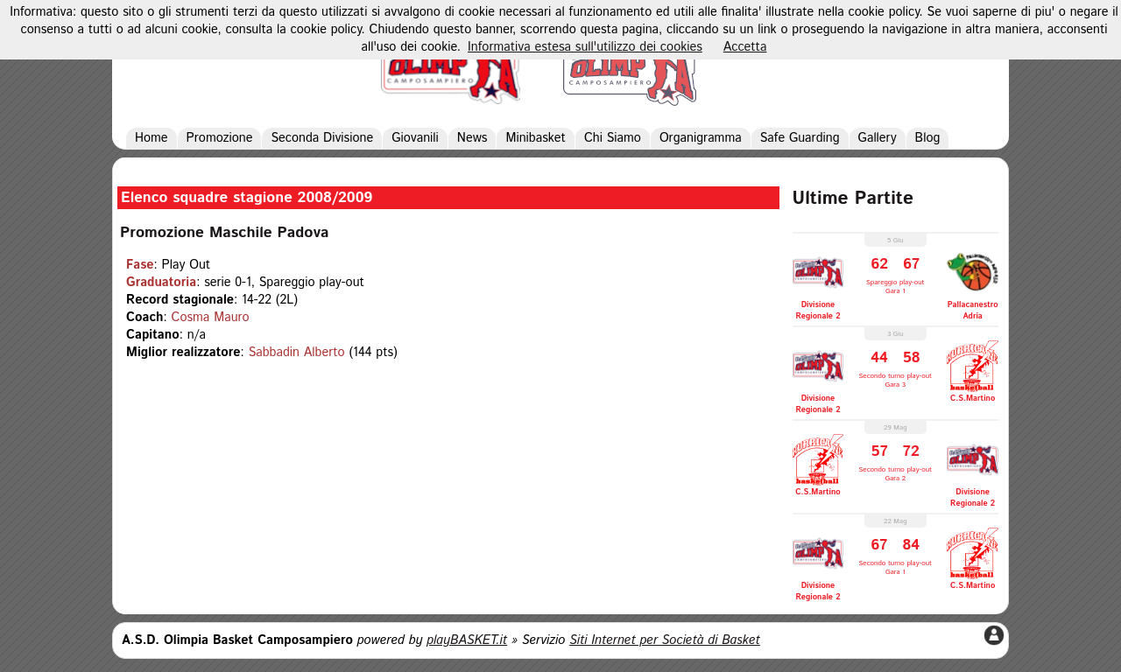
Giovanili (415, 138)
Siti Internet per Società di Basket (664, 640)
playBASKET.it (467, 640)
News (472, 138)
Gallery (877, 138)
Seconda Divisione (322, 138)
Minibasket (535, 138)
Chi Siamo (612, 138)
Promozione (220, 138)
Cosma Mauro (211, 317)
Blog (928, 138)
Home (151, 138)
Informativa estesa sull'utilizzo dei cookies (585, 47)
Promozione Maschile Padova (224, 232)
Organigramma (700, 138)
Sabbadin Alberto (297, 352)
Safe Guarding (800, 138)
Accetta (745, 47)
